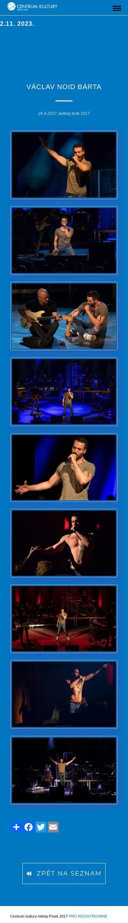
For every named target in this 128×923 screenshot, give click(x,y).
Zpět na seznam (64, 873)
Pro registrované (88, 916)
